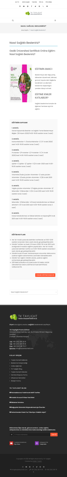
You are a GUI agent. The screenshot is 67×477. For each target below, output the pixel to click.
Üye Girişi (49, 2)
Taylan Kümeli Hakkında (19, 360)
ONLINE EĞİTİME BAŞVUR (45, 275)
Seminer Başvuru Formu (19, 375)
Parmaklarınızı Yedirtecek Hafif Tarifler (25, 393)
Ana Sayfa (24, 30)
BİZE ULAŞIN (25, 2)
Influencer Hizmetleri (18, 378)
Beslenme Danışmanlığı (19, 363)
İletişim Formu (16, 381)
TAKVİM (34, 2)
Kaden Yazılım (37, 461)
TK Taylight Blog (16, 369)
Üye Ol (41, 2)
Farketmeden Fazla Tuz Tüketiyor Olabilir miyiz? (28, 412)
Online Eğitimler (16, 366)
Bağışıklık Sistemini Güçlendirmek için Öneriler (27, 407)
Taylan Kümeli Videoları (19, 372)
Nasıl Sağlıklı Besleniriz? (34, 292)
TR (17, 2)
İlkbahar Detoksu (17, 402)
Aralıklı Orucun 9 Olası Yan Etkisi (22, 397)
